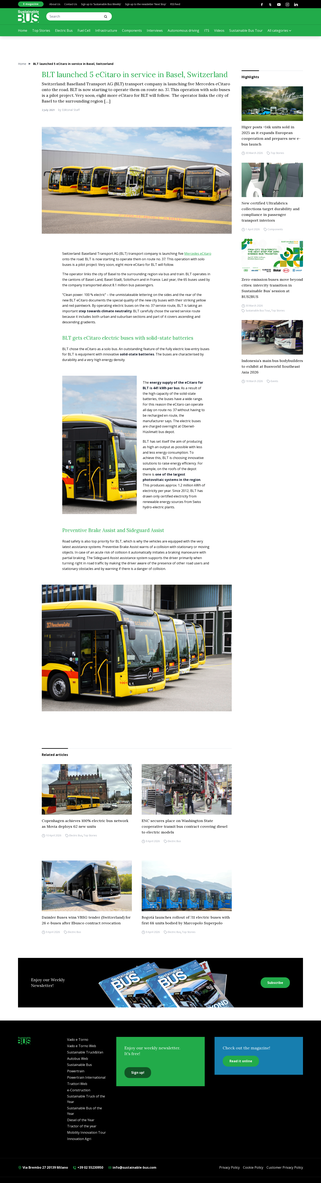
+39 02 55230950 (88, 1167)
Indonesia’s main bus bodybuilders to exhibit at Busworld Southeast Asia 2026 (272, 366)
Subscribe (275, 982)
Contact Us (70, 4)
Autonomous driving (183, 30)
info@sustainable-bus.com (132, 1167)
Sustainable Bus (79, 1064)
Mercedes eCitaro (197, 253)
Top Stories (41, 30)
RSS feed (175, 4)
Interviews (155, 30)
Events (274, 381)
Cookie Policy (253, 1167)
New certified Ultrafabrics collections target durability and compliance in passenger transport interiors (271, 212)
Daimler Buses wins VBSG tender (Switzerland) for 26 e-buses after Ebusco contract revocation (86, 920)
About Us (54, 4)
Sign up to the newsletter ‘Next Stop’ (145, 4)
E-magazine (30, 4)
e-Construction (78, 1090)
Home (22, 30)
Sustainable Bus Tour (246, 30)
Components (132, 30)
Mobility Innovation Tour (86, 1132)
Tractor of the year (81, 1126)
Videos (219, 30)
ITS (206, 30)
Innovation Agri (79, 1139)
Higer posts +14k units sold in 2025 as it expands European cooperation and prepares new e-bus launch (271, 136)
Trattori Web (77, 1084)
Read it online (240, 1061)
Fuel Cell (84, 30)
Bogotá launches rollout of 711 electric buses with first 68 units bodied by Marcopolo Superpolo (186, 920)
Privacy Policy (229, 1167)
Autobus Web (77, 1058)
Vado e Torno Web (81, 1046)
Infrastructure (106, 30)
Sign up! (137, 1072)
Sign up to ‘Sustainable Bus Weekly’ (101, 4)
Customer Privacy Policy (285, 1167)
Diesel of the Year (80, 1120)
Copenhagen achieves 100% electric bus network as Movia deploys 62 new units (85, 823)
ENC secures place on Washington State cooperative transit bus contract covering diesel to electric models (184, 826)
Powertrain (75, 1071)
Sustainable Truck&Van (85, 1052)
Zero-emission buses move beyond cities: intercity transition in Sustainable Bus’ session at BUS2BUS (272, 288)
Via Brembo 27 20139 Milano (43, 1167)
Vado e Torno (77, 1039)
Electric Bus (64, 30)
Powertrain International (86, 1077)
